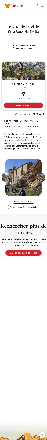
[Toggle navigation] (42, 6)
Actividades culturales (25, 45)
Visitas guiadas (16, 207)
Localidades (32, 207)
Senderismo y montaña (23, 201)
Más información (23, 105)
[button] (6, 177)
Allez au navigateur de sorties (23, 253)
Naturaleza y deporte (25, 48)
